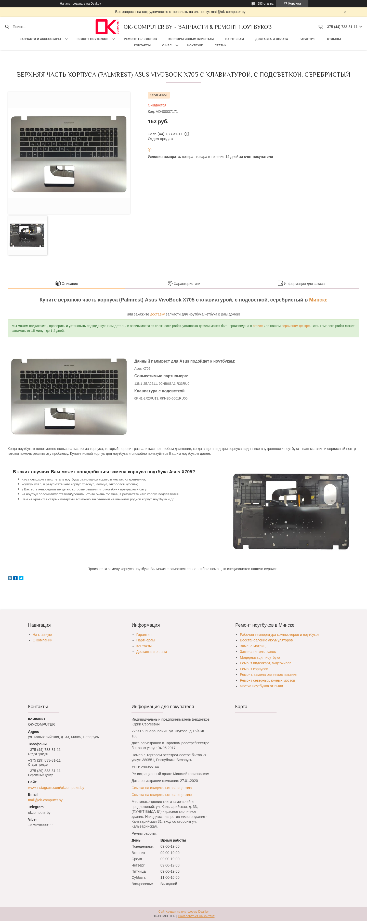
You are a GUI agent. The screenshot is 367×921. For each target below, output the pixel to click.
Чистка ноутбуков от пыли (261, 686)
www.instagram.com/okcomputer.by (56, 788)
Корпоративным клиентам (191, 38)
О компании (42, 640)
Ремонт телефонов (140, 38)
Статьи (221, 45)
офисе (258, 326)
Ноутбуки (195, 45)
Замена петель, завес (258, 652)
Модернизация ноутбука (260, 657)
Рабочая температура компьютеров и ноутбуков (279, 635)
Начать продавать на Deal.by (80, 3)
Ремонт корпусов (254, 669)
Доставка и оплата (271, 38)
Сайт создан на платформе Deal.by (184, 911)
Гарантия (308, 38)
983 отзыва (265, 3)
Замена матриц (252, 646)
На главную (42, 635)
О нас (167, 45)
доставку (157, 314)
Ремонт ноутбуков (92, 38)
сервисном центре (296, 326)
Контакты (142, 45)
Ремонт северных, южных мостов (267, 680)
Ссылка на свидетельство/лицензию (162, 788)
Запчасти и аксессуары (40, 38)
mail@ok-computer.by (45, 800)
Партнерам (234, 38)
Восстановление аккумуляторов (266, 640)
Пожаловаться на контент (196, 916)
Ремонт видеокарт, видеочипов (265, 663)
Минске (318, 300)
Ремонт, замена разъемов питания (268, 674)
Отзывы (334, 38)
